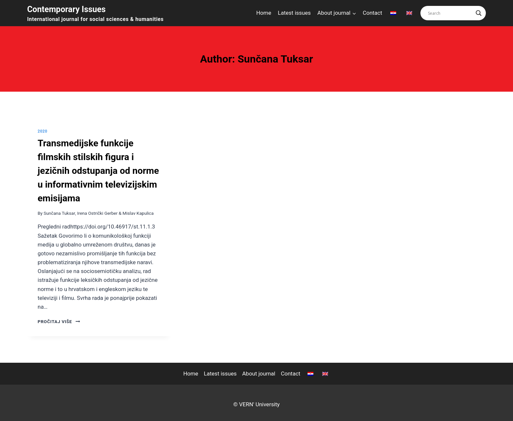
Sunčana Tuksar (59, 213)
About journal (258, 373)
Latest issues (294, 12)
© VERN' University (256, 404)
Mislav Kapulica (138, 213)
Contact (372, 12)
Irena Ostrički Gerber (97, 213)
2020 (42, 131)
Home (263, 12)
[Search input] (450, 13)
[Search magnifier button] (478, 13)
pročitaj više (59, 321)
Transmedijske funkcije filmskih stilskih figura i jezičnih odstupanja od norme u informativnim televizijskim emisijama (98, 171)
